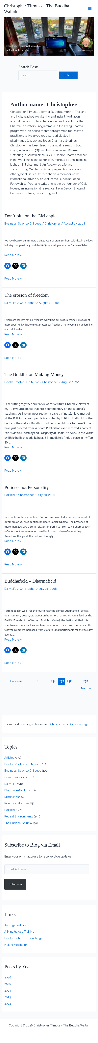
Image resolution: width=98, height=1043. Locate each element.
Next (86, 688)
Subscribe (15, 884)
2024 (7, 990)
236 (53, 681)
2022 (7, 1003)
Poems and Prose (16, 803)
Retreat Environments (18, 816)
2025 (7, 984)
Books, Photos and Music (21, 382)
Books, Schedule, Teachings (23, 938)
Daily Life (10, 302)
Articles (9, 757)
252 (85, 681)
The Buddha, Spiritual (18, 823)
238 (69, 681)
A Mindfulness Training (19, 931)
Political (9, 494)
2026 (7, 977)
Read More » (13, 255)
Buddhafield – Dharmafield (30, 581)
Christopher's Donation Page (69, 724)
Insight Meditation (16, 944)
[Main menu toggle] (90, 8)
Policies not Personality (26, 487)
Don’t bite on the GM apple (30, 215)
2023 (7, 997)
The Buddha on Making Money (34, 374)
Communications (15, 777)
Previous (14, 681)
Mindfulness (12, 797)
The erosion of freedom (26, 295)
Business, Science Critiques (22, 223)
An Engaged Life (15, 925)
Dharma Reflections (17, 790)
